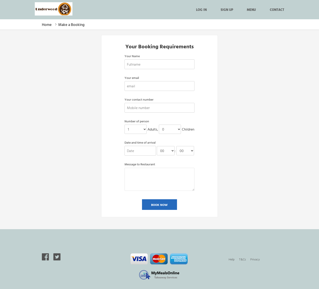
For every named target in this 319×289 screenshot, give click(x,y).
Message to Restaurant (139, 164)
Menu (251, 9)
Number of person (136, 121)
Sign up (227, 9)
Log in (201, 9)
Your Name (132, 56)
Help (232, 259)
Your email (131, 78)
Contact (277, 9)
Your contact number (139, 99)
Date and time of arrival (140, 142)
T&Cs (242, 259)
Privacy (255, 259)
